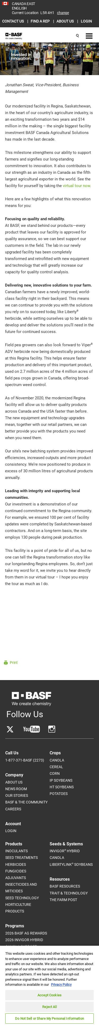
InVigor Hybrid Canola (65, 854)
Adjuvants (15, 878)
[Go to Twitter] (10, 729)
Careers (13, 809)
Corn (55, 773)
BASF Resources (65, 886)
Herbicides (15, 864)
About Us (13, 782)
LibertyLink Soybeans (71, 864)
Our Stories (16, 795)
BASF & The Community (26, 802)
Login (10, 831)
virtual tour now (76, 185)
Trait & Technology (69, 893)
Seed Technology (22, 898)
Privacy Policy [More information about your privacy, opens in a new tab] (61, 985)
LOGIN (86, 21)
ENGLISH (19, 8)
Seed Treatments (21, 857)
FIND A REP (40, 21)
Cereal (56, 767)
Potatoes (59, 794)
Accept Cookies (49, 995)
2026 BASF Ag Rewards (26, 933)
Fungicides (15, 871)
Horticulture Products (18, 907)
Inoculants (16, 851)
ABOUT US (65, 21)
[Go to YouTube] (31, 729)
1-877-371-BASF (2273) (24, 760)
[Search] (77, 36)
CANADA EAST (23, 4)
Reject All (49, 1007)
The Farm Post (63, 900)
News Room (16, 789)
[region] (49, 985)
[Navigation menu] (88, 36)
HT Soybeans (62, 787)
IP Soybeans (61, 780)
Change (63, 13)
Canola (57, 760)
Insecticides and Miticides (21, 887)
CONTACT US (13, 21)
